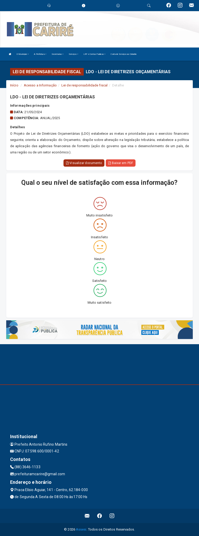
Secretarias (57, 54)
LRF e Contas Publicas (94, 54)
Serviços (73, 54)
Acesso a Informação (40, 85)
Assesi (81, 529)
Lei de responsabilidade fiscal (84, 85)
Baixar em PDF (120, 163)
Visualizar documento (84, 163)
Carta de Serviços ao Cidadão (124, 54)
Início (14, 85)
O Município (23, 54)
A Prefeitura (40, 54)
